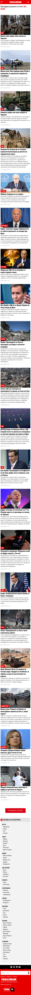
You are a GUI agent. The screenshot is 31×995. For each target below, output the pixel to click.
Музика (5, 872)
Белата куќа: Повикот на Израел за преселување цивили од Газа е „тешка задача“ (14, 711)
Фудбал (5, 839)
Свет (4, 831)
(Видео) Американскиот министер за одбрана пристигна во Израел (14, 788)
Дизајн (5, 858)
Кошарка (5, 841)
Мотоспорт (6, 847)
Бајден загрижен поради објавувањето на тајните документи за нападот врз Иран (15, 231)
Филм (4, 870)
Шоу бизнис (6, 868)
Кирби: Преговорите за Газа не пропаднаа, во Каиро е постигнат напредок (13, 344)
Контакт (15, 976)
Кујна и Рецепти (7, 936)
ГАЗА (2, 386)
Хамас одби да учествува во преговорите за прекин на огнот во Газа (15, 389)
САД (2, 33)
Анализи (5, 833)
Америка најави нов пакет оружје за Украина (14, 113)
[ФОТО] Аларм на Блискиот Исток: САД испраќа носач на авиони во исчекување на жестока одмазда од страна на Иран (15, 431)
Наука (4, 882)
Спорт (4, 837)
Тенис (4, 845)
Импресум (3, 976)
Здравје (5, 862)
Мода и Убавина (7, 923)
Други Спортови (7, 850)
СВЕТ (2, 507)
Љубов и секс (6, 860)
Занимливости (6, 894)
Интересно (6, 902)
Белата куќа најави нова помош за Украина (13, 37)
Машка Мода (6, 946)
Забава (4, 898)
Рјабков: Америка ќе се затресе (12, 194)
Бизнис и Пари (7, 950)
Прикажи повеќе (15, 810)
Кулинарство (6, 864)
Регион (5, 829)
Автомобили (6, 888)
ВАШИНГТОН (4, 706)
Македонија (6, 827)
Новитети (5, 890)
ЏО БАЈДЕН (4, 226)
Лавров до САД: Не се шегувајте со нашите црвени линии (13, 271)
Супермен (5, 941)
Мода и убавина (7, 855)
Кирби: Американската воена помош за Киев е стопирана (15, 594)
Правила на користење (6, 984)
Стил (4, 913)
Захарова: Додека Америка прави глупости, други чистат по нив (13, 751)
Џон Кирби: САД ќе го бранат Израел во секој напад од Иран (15, 306)
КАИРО (3, 339)
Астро (4, 938)
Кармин (4, 921)
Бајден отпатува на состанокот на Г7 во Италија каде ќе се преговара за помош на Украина (15, 512)
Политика (5, 917)
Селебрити (6, 874)
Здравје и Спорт (7, 944)
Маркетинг (9, 976)
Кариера (5, 929)
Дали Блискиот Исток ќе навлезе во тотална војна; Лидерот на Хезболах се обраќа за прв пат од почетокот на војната (15, 672)
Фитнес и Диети (7, 925)
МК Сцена (5, 876)
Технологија (6, 884)
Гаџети (4, 956)
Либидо (5, 927)
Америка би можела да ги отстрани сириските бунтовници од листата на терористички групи (14, 151)
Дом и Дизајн (6, 931)
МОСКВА (3, 267)
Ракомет (5, 843)
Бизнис (5, 915)
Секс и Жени (6, 948)
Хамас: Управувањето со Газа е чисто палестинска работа (14, 631)
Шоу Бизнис (6, 911)
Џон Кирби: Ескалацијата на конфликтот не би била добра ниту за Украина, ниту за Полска (15, 472)
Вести (4, 824)
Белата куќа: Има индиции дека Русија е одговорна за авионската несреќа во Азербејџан (15, 73)
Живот (4, 853)
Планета (4, 880)
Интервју (5, 906)
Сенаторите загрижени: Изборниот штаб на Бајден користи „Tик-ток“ (15, 552)
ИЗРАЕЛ (3, 784)
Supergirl (5, 958)
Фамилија (5, 933)
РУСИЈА (3, 191)
